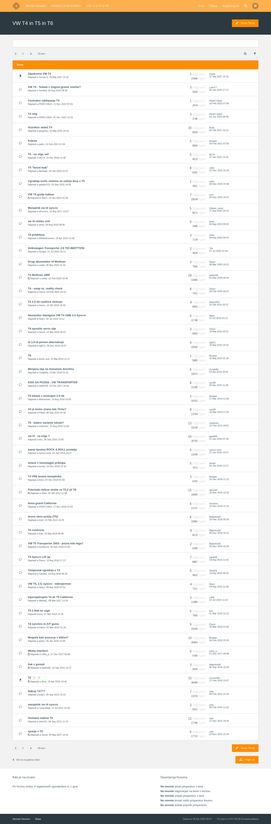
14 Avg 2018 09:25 (219, 573)
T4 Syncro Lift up (39, 556)
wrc (41, 439)
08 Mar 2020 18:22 (219, 264)
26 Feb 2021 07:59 (219, 143)
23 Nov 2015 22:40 (219, 734)
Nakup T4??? (36, 691)
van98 (212, 382)
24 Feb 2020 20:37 (219, 291)
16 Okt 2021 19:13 (219, 130)
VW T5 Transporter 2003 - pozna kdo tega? (55, 543)
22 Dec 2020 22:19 (219, 170)
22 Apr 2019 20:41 (218, 372)
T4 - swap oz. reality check (45, 288)
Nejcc (45, 198)
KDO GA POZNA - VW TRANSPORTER (53, 382)
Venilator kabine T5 (40, 718)
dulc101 (43, 721)
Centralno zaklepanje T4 (43, 100)
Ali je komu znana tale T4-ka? (47, 409)
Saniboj (43, 90)
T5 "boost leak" (38, 167)
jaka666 (213, 436)
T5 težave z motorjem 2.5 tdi (46, 395)
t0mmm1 (43, 211)
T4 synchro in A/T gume (43, 624)
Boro (44, 681)
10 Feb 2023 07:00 (219, 103)
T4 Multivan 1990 (39, 274)
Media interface (38, 650)
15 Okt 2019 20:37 (219, 304)
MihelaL (43, 600)
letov (41, 480)
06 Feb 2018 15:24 (219, 640)
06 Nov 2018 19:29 (219, 546)
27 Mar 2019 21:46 (219, 398)
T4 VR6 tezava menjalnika (44, 476)
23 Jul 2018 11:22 (218, 600)
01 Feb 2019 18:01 (219, 425)
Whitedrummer (46, 238)
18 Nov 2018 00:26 (219, 519)
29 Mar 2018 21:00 (219, 627)
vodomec (44, 426)
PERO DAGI (45, 104)
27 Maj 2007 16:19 (219, 76)
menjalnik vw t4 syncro (43, 704)
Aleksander (44, 399)
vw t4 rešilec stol (39, 221)
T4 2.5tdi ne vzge (39, 610)
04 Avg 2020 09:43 (219, 237)
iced (41, 520)
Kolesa (32, 140)
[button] (31, 54)
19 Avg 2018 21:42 (219, 559)
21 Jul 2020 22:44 (218, 251)
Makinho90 (215, 517)
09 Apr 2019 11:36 (218, 385)
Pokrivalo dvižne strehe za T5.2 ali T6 (52, 489)
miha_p (45, 654)
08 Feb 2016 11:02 (219, 707)
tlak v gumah (36, 664)
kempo (42, 251)
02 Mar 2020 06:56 (219, 277)
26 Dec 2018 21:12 (219, 479)
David (212, 74)
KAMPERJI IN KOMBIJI (66, 5)
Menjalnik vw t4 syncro (43, 207)
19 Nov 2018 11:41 (219, 506)
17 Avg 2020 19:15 (219, 210)
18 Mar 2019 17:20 (219, 412)
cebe (211, 168)
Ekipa (38, 819)
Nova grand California (42, 503)
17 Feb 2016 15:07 (219, 680)
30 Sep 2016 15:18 (219, 667)
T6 (29, 355)
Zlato (44, 493)
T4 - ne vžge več (38, 154)
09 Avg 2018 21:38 (219, 586)
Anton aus (44, 359)
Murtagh (43, 171)
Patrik (42, 412)
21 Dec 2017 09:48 (219, 653)
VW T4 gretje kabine (41, 194)
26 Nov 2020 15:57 (219, 197)
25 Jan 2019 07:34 (219, 439)
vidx (211, 718)
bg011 (42, 345)
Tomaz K (43, 77)
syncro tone (45, 453)
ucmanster (214, 678)
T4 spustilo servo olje (42, 328)
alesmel (213, 490)
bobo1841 (214, 302)
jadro (41, 144)
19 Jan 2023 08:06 (219, 116)
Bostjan (213, 141)
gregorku (43, 131)
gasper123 (44, 184)
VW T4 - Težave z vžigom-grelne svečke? (54, 87)
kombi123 (44, 547)
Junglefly (43, 372)
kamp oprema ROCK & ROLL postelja (52, 449)
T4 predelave (36, 234)
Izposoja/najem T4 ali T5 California (50, 597)
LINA (211, 597)
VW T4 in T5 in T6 (98, 5)
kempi (42, 466)
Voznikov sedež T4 (40, 127)
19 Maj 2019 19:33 (219, 345)
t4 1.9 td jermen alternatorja (46, 342)
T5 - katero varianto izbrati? (46, 422)
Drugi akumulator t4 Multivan (47, 261)
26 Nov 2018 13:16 (219, 492)
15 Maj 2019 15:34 (219, 358)
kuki (41, 533)
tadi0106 (213, 275)
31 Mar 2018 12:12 (219, 613)
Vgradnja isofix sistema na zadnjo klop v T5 (56, 181)
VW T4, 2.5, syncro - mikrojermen (49, 583)
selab (44, 278)
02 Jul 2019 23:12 (218, 318)
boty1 (42, 641)
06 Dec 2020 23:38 (219, 184)
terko (41, 224)
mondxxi (213, 503)
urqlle (42, 265)
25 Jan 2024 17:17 (219, 90)
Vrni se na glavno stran (26, 759)
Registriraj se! (231, 5)
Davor (212, 262)
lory (41, 614)
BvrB (211, 127)
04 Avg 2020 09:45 (219, 224)
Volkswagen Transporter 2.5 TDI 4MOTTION (56, 248)
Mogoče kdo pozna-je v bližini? (48, 637)
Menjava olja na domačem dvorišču (51, 369)
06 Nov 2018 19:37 (219, 533)
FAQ (201, 5)
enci (211, 194)
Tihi (211, 248)
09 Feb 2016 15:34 (219, 694)
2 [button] (22, 53)
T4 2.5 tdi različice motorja (45, 301)
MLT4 (42, 157)
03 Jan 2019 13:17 (219, 465)
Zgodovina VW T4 (39, 73)
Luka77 (213, 87)
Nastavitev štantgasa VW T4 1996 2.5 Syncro (57, 315)
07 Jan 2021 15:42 (219, 157)
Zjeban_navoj (216, 208)
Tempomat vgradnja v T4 (44, 570)
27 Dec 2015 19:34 (219, 721)
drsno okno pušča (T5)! (43, 516)
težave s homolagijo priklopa (47, 462)
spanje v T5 (35, 731)
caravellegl (44, 708)
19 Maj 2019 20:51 (219, 331)
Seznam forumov (35, 5)
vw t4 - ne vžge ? (39, 436)
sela (211, 691)
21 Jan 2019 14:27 (219, 452)
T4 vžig (32, 113)
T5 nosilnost (36, 530)
